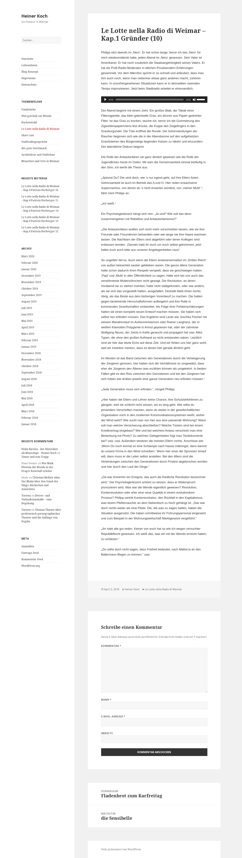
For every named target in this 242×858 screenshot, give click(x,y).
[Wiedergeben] (105, 99)
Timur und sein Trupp (35, 457)
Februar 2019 (29, 340)
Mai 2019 (27, 320)
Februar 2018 (29, 417)
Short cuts (27, 135)
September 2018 (31, 372)
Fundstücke (28, 109)
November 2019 (31, 282)
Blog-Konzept (29, 71)
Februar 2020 (29, 262)
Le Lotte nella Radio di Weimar (40, 129)
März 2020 (27, 256)
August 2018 (29, 379)
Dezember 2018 (31, 353)
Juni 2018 (27, 391)
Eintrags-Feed (30, 552)
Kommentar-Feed (32, 559)
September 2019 (31, 295)
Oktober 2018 (29, 366)
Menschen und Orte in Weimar (40, 161)
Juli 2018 (26, 385)
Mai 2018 (27, 398)
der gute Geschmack (34, 148)
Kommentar (111, 646)
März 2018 (27, 411)
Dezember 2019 (31, 275)
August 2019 (29, 301)
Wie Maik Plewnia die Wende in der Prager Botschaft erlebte (37, 467)
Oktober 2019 (29, 288)
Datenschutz (29, 84)
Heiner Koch (34, 16)
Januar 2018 (28, 424)
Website (107, 733)
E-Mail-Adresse (113, 716)
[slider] (150, 99)
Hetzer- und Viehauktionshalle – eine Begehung (36, 499)
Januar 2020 (28, 269)
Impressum (28, 78)
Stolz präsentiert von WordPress (121, 849)
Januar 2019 (28, 346)
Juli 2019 (26, 308)
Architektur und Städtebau (38, 154)
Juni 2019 (27, 314)
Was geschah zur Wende (36, 116)
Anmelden (27, 546)
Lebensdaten (29, 65)
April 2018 (27, 404)
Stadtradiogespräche (34, 141)
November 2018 (31, 359)
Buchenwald (29, 122)
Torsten (26, 495)
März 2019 (27, 333)
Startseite (27, 59)
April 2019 (27, 327)
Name (106, 699)
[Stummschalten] (194, 99)
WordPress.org (30, 565)
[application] (154, 99)
